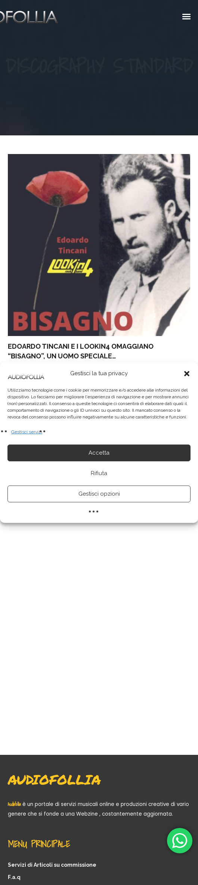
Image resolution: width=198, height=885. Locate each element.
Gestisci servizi (26, 431)
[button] (187, 373)
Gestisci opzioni (99, 493)
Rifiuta (99, 473)
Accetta (99, 452)
